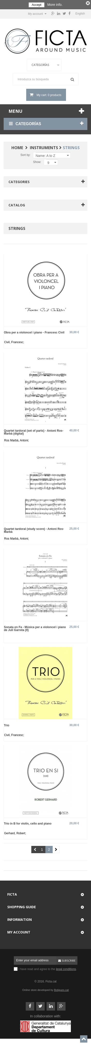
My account (18, 931)
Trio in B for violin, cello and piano (27, 822)
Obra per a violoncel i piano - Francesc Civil (34, 331)
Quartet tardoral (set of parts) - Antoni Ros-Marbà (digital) (33, 431)
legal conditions (66, 968)
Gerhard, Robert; (15, 832)
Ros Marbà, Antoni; (16, 439)
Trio (6, 724)
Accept (36, 5)
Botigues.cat (61, 989)
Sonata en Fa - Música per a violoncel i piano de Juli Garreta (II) (35, 628)
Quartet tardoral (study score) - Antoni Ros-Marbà (34, 530)
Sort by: (25, 154)
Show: (37, 161)
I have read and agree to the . (48, 968)
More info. (54, 5)
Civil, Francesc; (14, 341)
